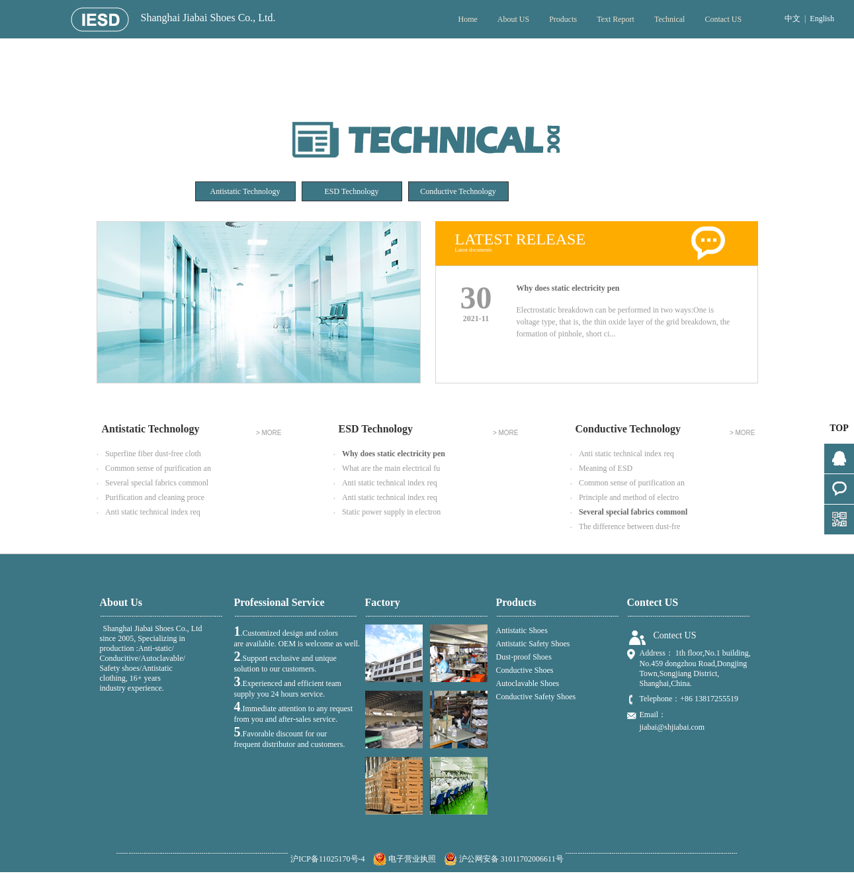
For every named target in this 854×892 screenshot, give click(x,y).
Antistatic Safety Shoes (533, 643)
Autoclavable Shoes (528, 683)
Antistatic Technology (245, 191)
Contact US (723, 19)
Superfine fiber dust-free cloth (149, 454)
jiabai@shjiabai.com (672, 727)
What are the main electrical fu (387, 468)
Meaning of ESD (601, 468)
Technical (669, 19)
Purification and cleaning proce (151, 498)
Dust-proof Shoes (524, 657)
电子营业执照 (404, 859)
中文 (792, 18)
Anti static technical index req (148, 512)
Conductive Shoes (525, 670)
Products (563, 19)
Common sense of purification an (154, 468)
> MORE (269, 433)
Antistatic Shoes (522, 630)
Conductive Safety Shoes (536, 696)
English (822, 18)
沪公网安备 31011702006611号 (504, 859)
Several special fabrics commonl (153, 483)
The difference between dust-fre (625, 527)
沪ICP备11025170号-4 (327, 859)
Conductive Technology (458, 191)
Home (467, 19)
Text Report (615, 19)
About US (513, 19)
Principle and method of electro (624, 498)
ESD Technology (352, 191)
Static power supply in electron (387, 512)
